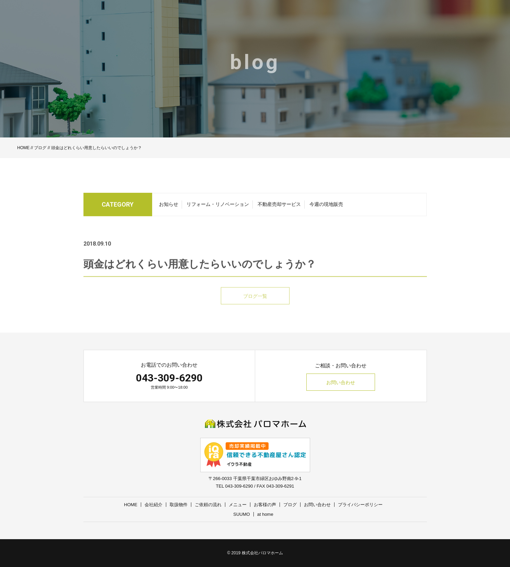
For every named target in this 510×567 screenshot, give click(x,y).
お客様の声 (265, 504)
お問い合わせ (340, 382)
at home (265, 514)
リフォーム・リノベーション (217, 206)
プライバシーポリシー (360, 504)
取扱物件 (179, 504)
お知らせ (168, 206)
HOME (23, 147)
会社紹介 (153, 504)
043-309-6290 (169, 378)
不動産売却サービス (279, 206)
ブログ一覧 (255, 304)
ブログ (40, 147)
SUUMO (241, 514)
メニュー (238, 504)
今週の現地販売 (326, 206)
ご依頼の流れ (208, 504)
